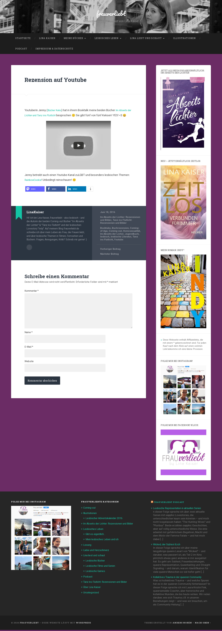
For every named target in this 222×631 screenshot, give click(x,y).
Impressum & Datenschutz (54, 49)
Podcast (21, 49)
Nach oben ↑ (203, 624)
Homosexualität (109, 239)
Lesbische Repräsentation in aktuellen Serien (179, 509)
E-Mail (29, 359)
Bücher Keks (55, 111)
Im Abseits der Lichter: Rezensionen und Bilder (110, 524)
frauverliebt (111, 13)
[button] (35, 195)
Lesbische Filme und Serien (101, 566)
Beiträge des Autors (29, 253)
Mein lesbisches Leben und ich (103, 540)
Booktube (105, 233)
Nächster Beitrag (109, 262)
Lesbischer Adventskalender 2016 (105, 519)
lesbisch (128, 242)
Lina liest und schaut (146, 39)
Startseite (23, 39)
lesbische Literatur (110, 245)
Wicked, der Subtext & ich (167, 545)
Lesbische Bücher (96, 561)
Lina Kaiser (47, 39)
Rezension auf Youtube (59, 81)
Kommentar (32, 299)
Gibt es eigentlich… (96, 535)
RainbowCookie (34, 186)
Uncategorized (91, 593)
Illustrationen (184, 39)
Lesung (87, 545)
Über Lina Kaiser (92, 588)
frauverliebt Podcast (170, 503)
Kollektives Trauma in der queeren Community (179, 578)
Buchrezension (120, 233)
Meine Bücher (73, 39)
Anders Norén (182, 624)
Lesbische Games (96, 572)
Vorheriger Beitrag (110, 257)
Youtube (115, 248)
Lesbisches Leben (107, 39)
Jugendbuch (115, 242)
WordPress (83, 624)
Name (29, 344)
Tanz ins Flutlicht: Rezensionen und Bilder (116, 227)
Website (29, 374)
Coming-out (116, 236)
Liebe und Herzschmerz (97, 551)
